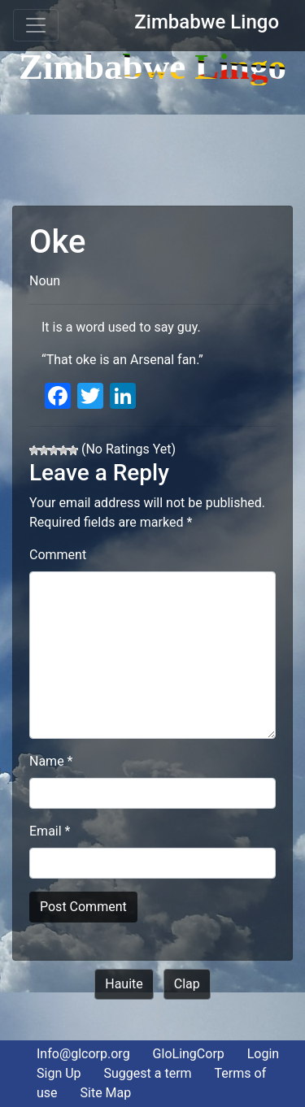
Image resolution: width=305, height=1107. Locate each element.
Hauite (124, 984)
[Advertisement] (152, 136)
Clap (187, 984)
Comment (57, 554)
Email (49, 831)
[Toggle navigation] (36, 25)
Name (51, 761)
